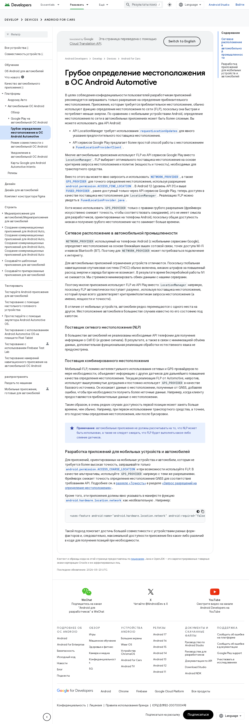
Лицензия (95, 705)
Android (62, 638)
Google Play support (229, 653)
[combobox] (143, 4)
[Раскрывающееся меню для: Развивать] (89, 4)
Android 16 (160, 640)
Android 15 (160, 647)
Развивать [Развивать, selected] (77, 4)
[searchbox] (26, 34)
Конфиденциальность (102, 661)
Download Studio (195, 667)
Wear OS (126, 644)
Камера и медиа (99, 653)
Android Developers (76, 58)
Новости (62, 663)
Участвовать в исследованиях (227, 661)
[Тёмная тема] (198, 511)
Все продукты (201, 691)
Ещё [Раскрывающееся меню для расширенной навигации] (102, 4)
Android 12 (160, 665)
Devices (31, 19)
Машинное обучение (102, 640)
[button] (25, 94)
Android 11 (159, 671)
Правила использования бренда (127, 705)
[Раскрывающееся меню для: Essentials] (60, 4)
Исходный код (66, 657)
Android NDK (193, 673)
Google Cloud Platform (169, 691)
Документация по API (198, 661)
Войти (240, 4)
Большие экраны (131, 638)
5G (91, 668)
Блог (60, 669)
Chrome (124, 691)
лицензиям (137, 558)
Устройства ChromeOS (128, 652)
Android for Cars (59, 19)
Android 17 (160, 634)
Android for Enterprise (70, 644)
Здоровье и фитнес (101, 647)
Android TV (128, 666)
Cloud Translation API (85, 44)
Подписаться (198, 715)
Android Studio (219, 4)
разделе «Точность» (131, 483)
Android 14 (160, 653)
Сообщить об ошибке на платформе (230, 636)
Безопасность (66, 650)
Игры (92, 634)
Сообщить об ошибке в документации (230, 645)
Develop (12, 19)
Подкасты (63, 675)
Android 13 (159, 659)
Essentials (48, 4)
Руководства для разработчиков (195, 653)
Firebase (141, 691)
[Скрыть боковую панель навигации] (47, 717)
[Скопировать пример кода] (202, 511)
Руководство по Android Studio (195, 643)
